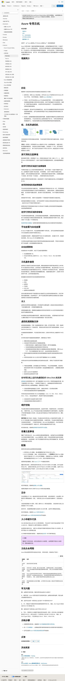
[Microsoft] (3, 2)
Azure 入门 (60, 6)
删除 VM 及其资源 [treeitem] (8, 98)
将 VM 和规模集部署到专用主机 (46, 624)
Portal (54, 6)
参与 (20, 680)
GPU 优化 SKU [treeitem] (8, 71)
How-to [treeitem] (7, 58)
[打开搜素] (59, 2)
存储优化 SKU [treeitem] (8, 69)
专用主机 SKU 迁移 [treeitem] (9, 77)
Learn (23, 11)
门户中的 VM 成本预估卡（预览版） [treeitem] (11, 115)
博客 (15, 680)
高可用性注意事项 (26, 37)
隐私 (24, 680)
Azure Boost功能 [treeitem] (8, 82)
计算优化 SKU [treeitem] (8, 64)
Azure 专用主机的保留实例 (34, 515)
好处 (23, 33)
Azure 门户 (37, 461)
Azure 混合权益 (47, 97)
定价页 (44, 533)
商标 (45, 680)
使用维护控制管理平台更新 (40, 427)
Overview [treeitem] (5, 18)
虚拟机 (32, 11)
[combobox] (10, 13)
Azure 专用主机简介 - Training (28, 656)
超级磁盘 (23, 381)
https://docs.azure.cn (28, 18)
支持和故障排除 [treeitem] (6, 153)
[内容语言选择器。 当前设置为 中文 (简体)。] (5, 676)
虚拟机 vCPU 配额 (37, 485)
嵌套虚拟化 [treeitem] (6, 111)
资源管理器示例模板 (26, 223)
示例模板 (30, 627)
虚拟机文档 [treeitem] (5, 16)
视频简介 (24, 31)
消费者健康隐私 (31, 680)
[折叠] (17, 9)
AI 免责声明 (4, 680)
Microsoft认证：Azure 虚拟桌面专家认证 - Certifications (34, 663)
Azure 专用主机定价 (38, 512)
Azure (27, 11)
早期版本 (10, 680)
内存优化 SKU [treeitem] (8, 66)
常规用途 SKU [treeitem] (8, 61)
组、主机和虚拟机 (26, 35)
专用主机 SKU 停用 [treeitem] (9, 74)
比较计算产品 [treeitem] (6, 21)
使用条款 (40, 680)
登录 (62, 2)
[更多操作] (62, 11)
